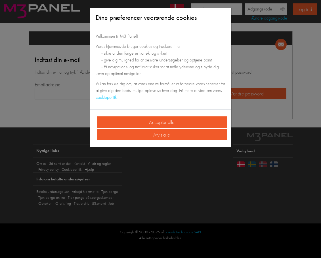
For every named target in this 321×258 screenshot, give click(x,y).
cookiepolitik (106, 97)
